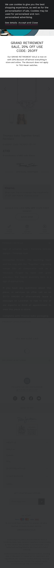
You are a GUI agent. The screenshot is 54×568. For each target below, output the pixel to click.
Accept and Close (28, 22)
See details (11, 22)
